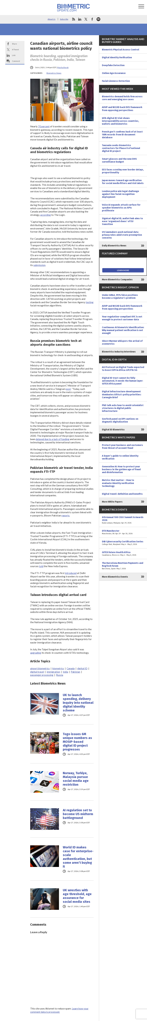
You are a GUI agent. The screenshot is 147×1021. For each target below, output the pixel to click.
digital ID (82, 668)
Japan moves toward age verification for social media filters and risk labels (123, 182)
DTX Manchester (123, 532)
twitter (86, 19)
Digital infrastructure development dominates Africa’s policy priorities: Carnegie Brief (121, 394)
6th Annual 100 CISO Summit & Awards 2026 (123, 520)
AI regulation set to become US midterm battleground (78, 814)
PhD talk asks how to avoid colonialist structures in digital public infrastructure (122, 408)
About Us (51, 19)
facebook (92, 19)
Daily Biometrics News (114, 245)
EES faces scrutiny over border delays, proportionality (123, 171)
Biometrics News (53, 73)
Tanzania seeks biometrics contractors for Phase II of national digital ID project (121, 148)
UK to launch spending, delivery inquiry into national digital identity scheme (78, 702)
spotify (98, 19)
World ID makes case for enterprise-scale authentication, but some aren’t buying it (78, 856)
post (68, 388)
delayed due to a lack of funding (52, 439)
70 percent (44, 126)
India (65, 671)
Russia (59, 675)
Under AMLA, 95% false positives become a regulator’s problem (120, 296)
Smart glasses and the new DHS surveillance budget (119, 160)
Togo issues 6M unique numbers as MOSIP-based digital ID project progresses (77, 741)
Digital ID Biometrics (113, 429)
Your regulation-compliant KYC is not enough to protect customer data (122, 318)
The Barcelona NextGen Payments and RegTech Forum (123, 566)
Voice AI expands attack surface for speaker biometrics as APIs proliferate (121, 207)
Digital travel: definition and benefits (122, 493)
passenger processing (41, 675)
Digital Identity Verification (117, 57)
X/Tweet (15, 49)
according (45, 214)
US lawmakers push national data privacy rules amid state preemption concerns (122, 235)
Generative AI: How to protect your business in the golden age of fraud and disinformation (121, 469)
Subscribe (64, 19)
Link (13, 55)
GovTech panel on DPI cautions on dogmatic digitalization (120, 420)
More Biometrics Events (115, 576)
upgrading (35, 652)
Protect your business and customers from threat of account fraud (122, 446)
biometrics (58, 668)
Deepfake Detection (113, 65)
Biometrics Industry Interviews (119, 351)
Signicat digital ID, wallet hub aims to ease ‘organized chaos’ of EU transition (122, 221)
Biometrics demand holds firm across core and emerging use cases (122, 98)
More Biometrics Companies (117, 279)
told (41, 566)
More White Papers (112, 501)
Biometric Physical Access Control (120, 49)
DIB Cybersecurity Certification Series (123, 543)
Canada (71, 668)
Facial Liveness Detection (116, 81)
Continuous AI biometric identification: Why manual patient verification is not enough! (123, 330)
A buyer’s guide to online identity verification (120, 457)
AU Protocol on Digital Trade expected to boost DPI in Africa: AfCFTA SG (123, 368)
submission (39, 265)
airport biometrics (40, 668)
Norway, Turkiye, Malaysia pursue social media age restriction (76, 778)
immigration (53, 671)
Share (14, 44)
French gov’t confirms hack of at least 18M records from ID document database (122, 134)
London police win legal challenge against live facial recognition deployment (120, 194)
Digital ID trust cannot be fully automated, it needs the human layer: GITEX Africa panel (122, 380)
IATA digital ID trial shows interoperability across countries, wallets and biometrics (120, 121)
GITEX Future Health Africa (123, 554)
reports (66, 515)
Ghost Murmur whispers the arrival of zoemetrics (122, 342)
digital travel (37, 671)
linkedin (80, 19)
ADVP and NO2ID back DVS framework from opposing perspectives (122, 109)
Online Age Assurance (114, 73)
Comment (16, 61)
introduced (71, 573)
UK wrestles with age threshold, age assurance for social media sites (77, 896)
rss (73, 19)
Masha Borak (63, 67)
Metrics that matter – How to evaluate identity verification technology (118, 483)
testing (89, 302)
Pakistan (75, 671)
